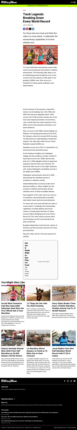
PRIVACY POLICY (20, 427)
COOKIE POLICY (28, 427)
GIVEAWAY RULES (36, 427)
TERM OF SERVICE (11, 427)
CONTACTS (3, 427)
